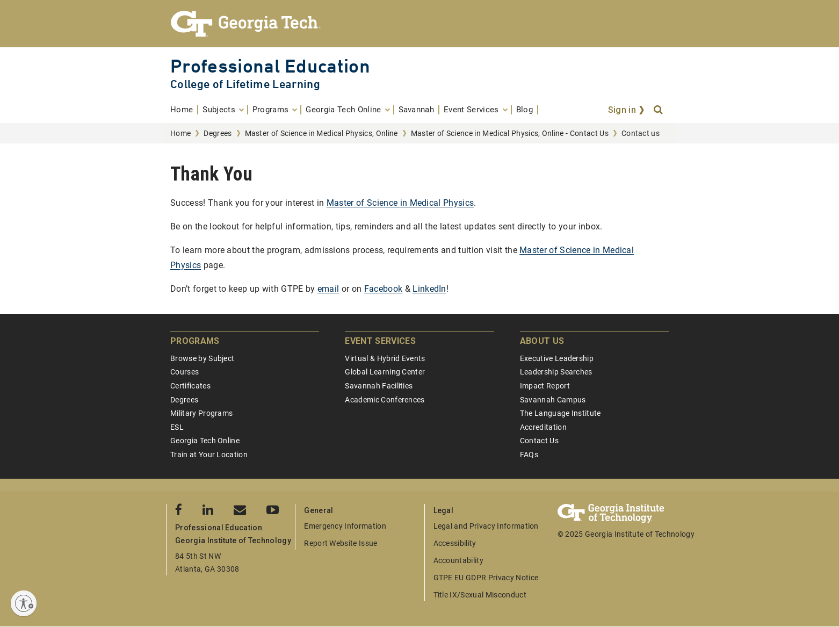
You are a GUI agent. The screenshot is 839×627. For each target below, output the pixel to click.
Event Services (380, 341)
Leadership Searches (556, 371)
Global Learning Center (385, 371)
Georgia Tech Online (205, 440)
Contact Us (539, 440)
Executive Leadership (557, 358)
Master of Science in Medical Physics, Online (321, 133)
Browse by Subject (202, 358)
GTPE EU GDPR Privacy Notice (486, 577)
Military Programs (201, 413)
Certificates (190, 385)
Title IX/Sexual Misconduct (479, 594)
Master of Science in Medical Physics (400, 203)
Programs (195, 341)
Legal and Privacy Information (486, 526)
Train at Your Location (209, 454)
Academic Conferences (384, 399)
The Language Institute (560, 413)
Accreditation (543, 427)
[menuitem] (184, 109)
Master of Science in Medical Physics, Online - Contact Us (510, 133)
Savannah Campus (553, 399)
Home (180, 133)
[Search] (659, 110)
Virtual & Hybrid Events (385, 358)
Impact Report (545, 385)
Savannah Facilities (379, 385)
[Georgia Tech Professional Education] (419, 23)
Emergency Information (345, 526)
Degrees (218, 133)
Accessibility (454, 543)
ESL (177, 427)
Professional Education (270, 66)
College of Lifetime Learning (245, 84)
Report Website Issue (340, 543)
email (328, 289)
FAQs (529, 454)
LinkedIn (429, 289)
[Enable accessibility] (24, 603)
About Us (542, 341)
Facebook (383, 289)
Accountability (458, 560)
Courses (184, 371)
